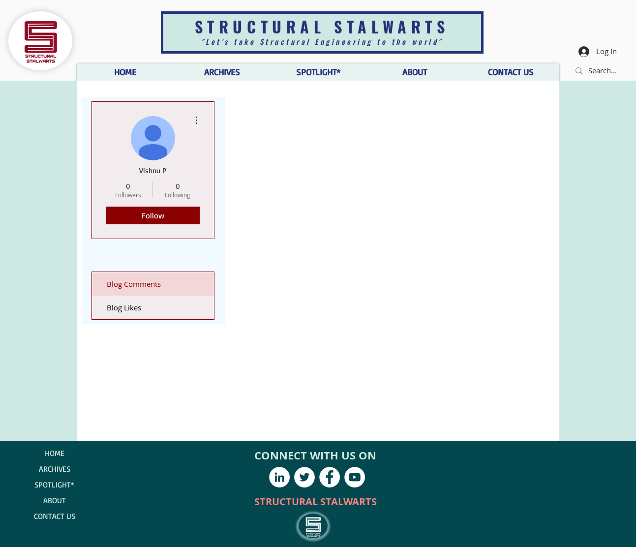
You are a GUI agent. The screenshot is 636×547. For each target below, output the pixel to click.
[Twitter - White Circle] (304, 477)
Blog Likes (124, 307)
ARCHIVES (54, 469)
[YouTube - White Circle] (354, 477)
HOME (54, 453)
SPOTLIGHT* (54, 484)
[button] (414, 72)
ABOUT (54, 500)
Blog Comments (134, 284)
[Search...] (603, 70)
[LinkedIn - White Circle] (279, 477)
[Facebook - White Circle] (329, 477)
